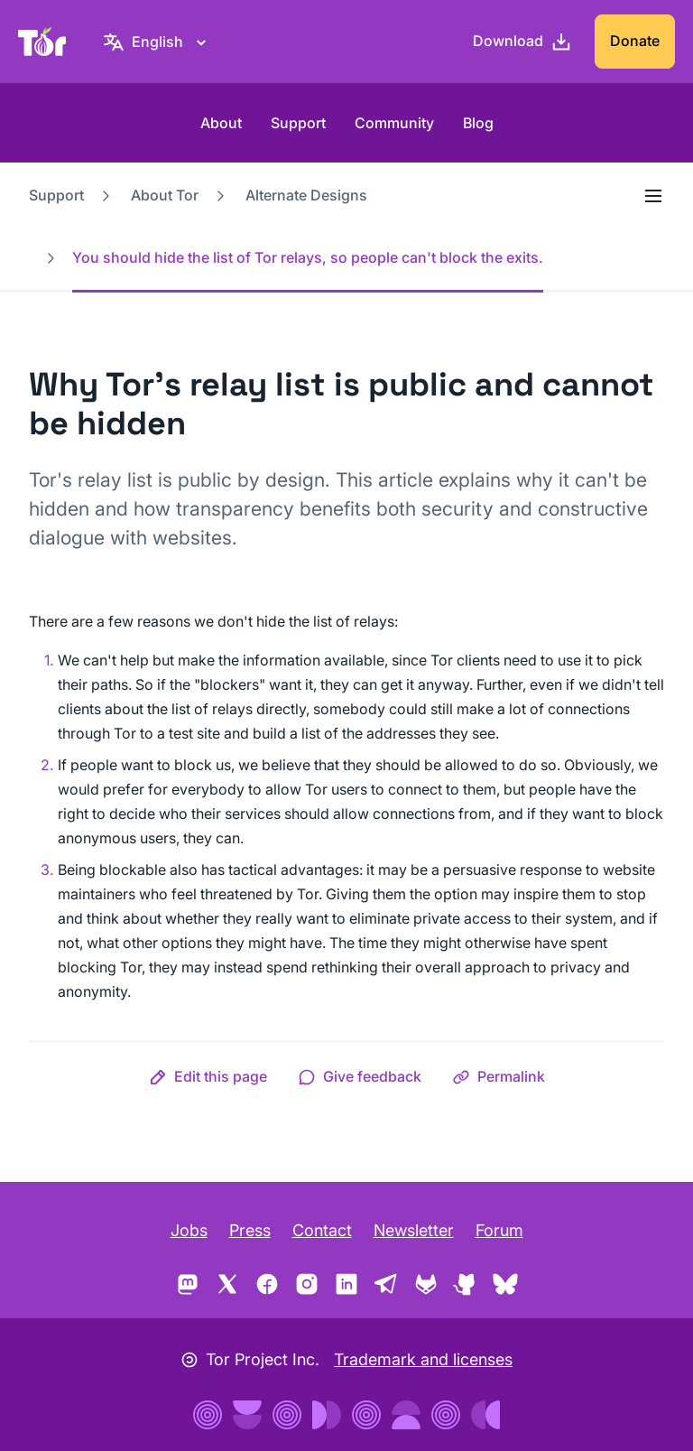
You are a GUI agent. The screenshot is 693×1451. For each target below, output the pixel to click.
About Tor (165, 195)
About (221, 123)
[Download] (522, 41)
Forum (499, 1230)
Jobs (189, 1230)
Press (250, 1230)
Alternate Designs (306, 195)
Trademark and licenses (423, 1359)
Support (298, 123)
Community (394, 123)
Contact (322, 1230)
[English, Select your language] (157, 41)
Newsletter (414, 1230)
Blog (478, 123)
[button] (208, 1076)
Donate (635, 41)
